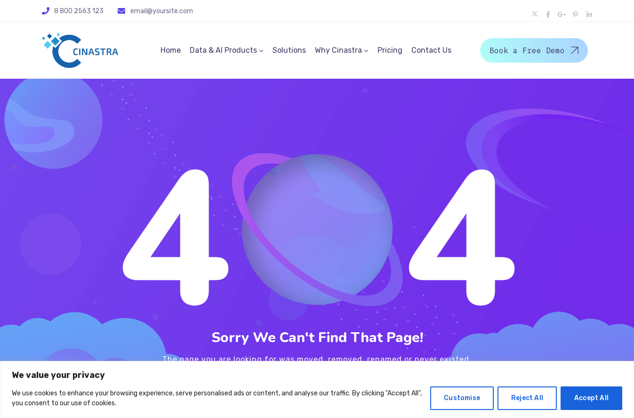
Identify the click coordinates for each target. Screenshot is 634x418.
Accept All (591, 398)
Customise (462, 398)
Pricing (389, 50)
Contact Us (431, 50)
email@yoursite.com (161, 11)
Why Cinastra (338, 50)
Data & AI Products (223, 50)
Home (171, 50)
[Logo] (80, 50)
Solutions (289, 50)
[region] (317, 389)
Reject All (527, 398)
